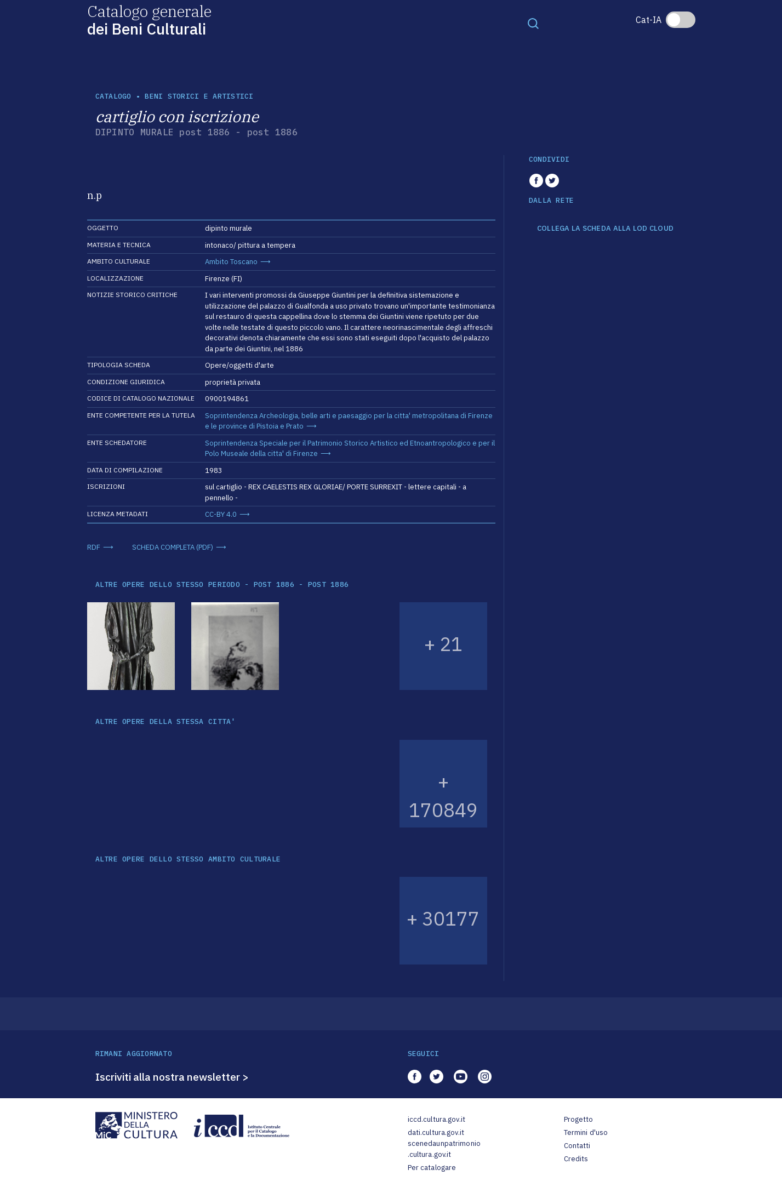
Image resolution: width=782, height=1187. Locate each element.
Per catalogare (432, 1167)
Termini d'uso (586, 1132)
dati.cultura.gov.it (436, 1132)
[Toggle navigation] (533, 23)
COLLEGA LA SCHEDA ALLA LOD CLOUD (605, 228)
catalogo (113, 96)
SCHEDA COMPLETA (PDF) (172, 547)
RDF (93, 547)
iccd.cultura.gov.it (436, 1119)
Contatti (577, 1145)
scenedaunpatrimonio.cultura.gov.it (444, 1149)
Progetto (578, 1119)
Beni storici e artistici (199, 96)
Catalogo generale (149, 19)
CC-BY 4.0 (221, 514)
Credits (576, 1158)
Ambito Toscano (231, 261)
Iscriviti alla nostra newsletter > (172, 1076)
